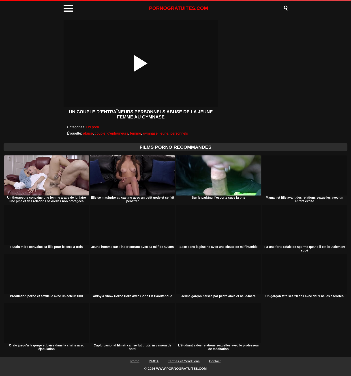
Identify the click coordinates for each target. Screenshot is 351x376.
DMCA (154, 361)
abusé (88, 133)
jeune (164, 133)
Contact (215, 361)
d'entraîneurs (117, 133)
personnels (179, 133)
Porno (135, 361)
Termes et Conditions (184, 361)
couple (100, 133)
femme (135, 133)
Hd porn (92, 127)
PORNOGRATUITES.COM (178, 8)
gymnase (150, 133)
